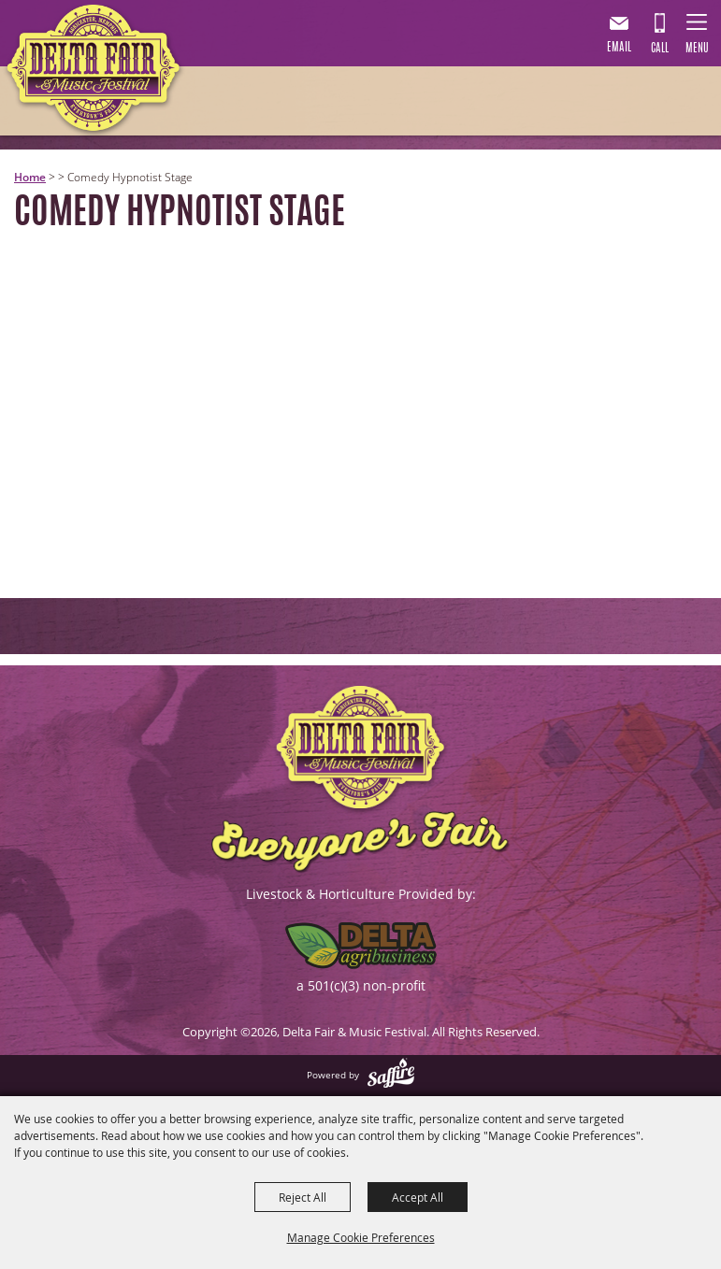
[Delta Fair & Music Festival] (94, 72)
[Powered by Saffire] (391, 1074)
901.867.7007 (659, 36)
